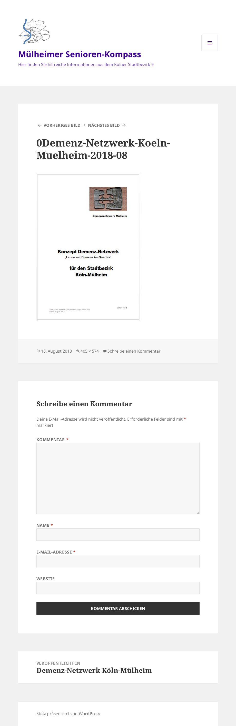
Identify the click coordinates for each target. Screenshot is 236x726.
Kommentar (52, 439)
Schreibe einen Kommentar (134, 351)
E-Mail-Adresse (56, 552)
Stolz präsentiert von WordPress (68, 714)
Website (45, 579)
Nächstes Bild (104, 125)
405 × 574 (90, 351)
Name (44, 525)
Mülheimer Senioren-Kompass (79, 54)
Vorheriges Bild (62, 125)
